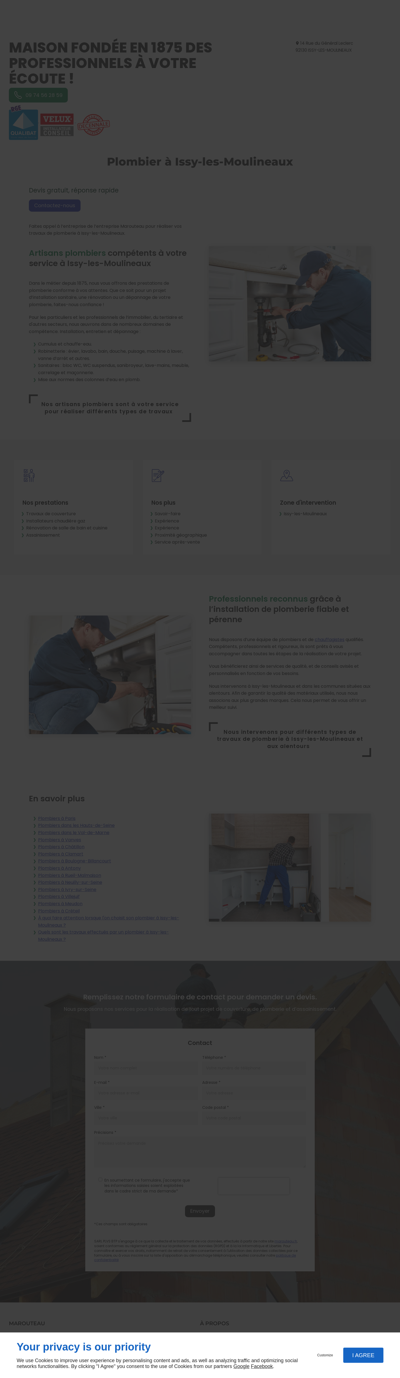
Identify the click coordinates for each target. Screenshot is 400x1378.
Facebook (262, 1366)
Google (241, 1366)
